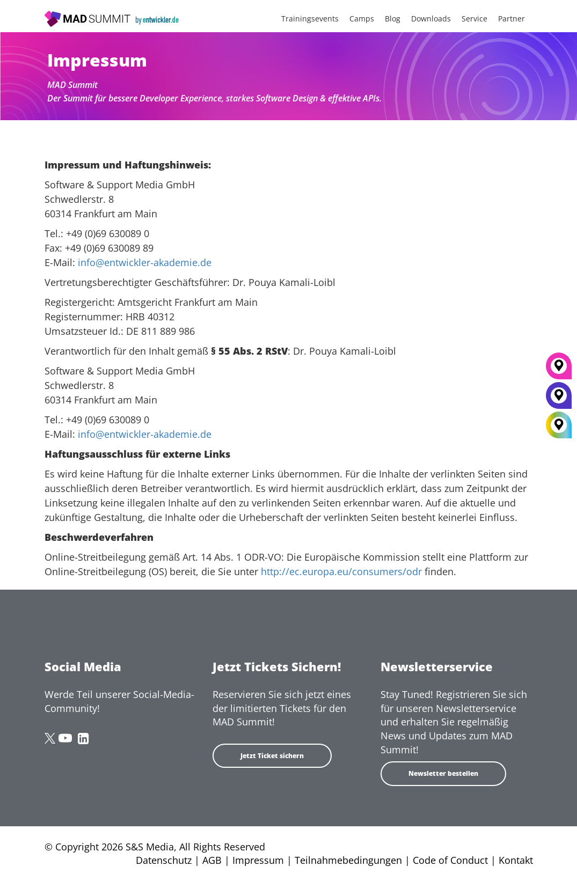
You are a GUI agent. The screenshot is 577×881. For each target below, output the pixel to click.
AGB (212, 860)
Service (474, 18)
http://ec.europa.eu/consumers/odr (341, 571)
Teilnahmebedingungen (348, 860)
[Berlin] (559, 399)
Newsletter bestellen (443, 773)
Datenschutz (164, 860)
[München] (559, 369)
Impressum (258, 860)
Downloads (431, 18)
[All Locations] (559, 425)
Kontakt (516, 860)
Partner (511, 18)
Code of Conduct (450, 860)
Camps (361, 18)
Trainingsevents (310, 18)
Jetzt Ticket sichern (272, 755)
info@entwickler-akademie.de (144, 262)
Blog (392, 18)
